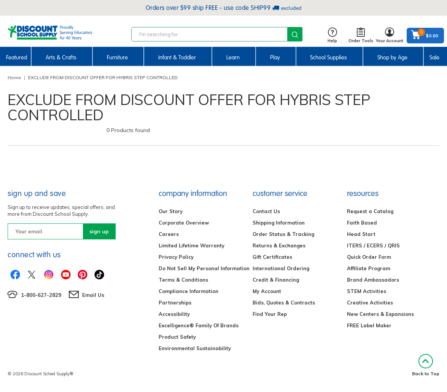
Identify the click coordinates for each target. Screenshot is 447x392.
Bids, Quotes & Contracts (284, 303)
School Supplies (328, 57)
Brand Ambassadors (373, 280)
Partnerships (175, 303)
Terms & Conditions (183, 280)
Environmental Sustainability (195, 348)
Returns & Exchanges (279, 245)
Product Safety (177, 337)
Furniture (117, 57)
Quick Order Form (369, 257)
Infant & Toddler (177, 57)
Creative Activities (370, 303)
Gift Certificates (272, 257)
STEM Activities (366, 291)
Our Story (171, 211)
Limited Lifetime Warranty (191, 245)
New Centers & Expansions (380, 314)
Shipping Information (279, 223)
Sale (434, 57)
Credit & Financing (276, 280)
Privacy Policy (176, 257)
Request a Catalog (370, 211)
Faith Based (362, 223)
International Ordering (281, 268)
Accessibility (174, 314)
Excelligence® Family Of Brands (199, 325)
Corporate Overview (184, 223)
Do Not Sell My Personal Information (204, 268)
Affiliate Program (368, 268)
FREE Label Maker (369, 325)
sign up (99, 231)
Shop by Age (392, 57)
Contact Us (266, 211)
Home (14, 77)
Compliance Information (188, 291)
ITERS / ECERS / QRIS (373, 245)
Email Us (93, 295)
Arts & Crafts (61, 57)
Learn (233, 57)
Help (332, 35)
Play (275, 57)
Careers (169, 234)
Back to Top (425, 365)
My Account (267, 291)
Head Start (361, 234)
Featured (16, 57)
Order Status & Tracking (283, 234)
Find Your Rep (270, 314)
